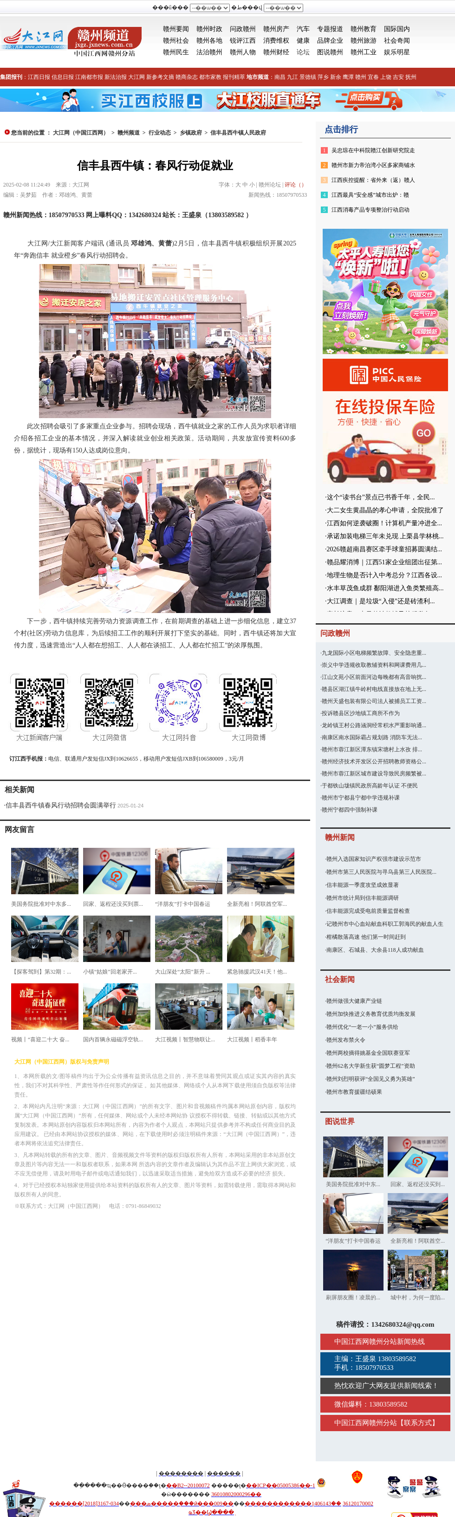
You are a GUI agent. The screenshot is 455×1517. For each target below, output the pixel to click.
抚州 (410, 77)
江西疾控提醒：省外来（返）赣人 (373, 180)
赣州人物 (243, 52)
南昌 (280, 77)
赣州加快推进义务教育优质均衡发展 (371, 1014)
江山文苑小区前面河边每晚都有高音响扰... (374, 677)
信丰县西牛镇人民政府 (238, 132)
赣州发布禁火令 (345, 1040)
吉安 (398, 77)
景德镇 (307, 77)
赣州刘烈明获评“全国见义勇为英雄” (370, 1079)
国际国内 (397, 29)
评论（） (296, 184)
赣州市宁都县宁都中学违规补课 (361, 797)
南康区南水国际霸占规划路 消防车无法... (372, 737)
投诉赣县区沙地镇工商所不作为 (361, 713)
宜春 (373, 77)
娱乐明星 (397, 52)
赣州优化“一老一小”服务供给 (362, 1027)
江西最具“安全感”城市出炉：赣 (370, 195)
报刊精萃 (234, 77)
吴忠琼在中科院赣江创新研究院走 (373, 150)
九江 (292, 77)
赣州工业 (364, 52)
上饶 (385, 77)
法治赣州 (209, 52)
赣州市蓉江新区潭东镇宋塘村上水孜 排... (372, 749)
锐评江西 (243, 40)
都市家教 (210, 77)
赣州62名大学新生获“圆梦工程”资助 (370, 1066)
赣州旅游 (364, 40)
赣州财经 (276, 52)
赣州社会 (176, 40)
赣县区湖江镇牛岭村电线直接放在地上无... (374, 689)
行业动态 (160, 132)
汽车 (303, 29)
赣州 (360, 77)
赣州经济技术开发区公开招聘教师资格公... (374, 761)
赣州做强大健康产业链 (354, 1001)
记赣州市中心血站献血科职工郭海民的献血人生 (384, 924)
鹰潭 (348, 77)
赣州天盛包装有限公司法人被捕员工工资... (374, 701)
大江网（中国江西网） (81, 132)
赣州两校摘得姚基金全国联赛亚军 (368, 1053)
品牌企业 (330, 40)
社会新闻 (340, 979)
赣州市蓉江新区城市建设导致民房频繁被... (374, 773)
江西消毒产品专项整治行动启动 (371, 210)
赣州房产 (276, 29)
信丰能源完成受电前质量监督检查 (368, 911)
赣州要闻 (176, 29)
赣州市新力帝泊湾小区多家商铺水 (373, 165)
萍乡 (323, 77)
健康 (303, 40)
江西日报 (39, 77)
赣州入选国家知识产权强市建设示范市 (373, 859)
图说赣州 (330, 52)
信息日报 (63, 77)
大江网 (136, 77)
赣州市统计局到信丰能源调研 (362, 898)
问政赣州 (243, 29)
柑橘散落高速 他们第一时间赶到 (366, 937)
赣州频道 (128, 132)
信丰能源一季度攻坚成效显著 (362, 885)
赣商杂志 (187, 77)
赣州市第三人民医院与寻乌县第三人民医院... (381, 872)
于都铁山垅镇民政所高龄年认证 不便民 (370, 785)
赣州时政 (209, 29)
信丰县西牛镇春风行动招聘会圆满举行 (61, 805)
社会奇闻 (397, 40)
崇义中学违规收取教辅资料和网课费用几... (374, 665)
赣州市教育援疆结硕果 (354, 1092)
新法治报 (115, 77)
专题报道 (330, 29)
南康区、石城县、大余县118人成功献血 (375, 950)
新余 (335, 77)
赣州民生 (176, 52)
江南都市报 (89, 77)
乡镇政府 (191, 132)
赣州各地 (209, 40)
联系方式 (418, 1423)
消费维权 (276, 40)
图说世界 (340, 1121)
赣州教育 (364, 29)
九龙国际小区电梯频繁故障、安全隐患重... (374, 653)
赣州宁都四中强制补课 (349, 810)
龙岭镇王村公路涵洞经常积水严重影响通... (374, 725)
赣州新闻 (340, 837)
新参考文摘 (160, 77)
